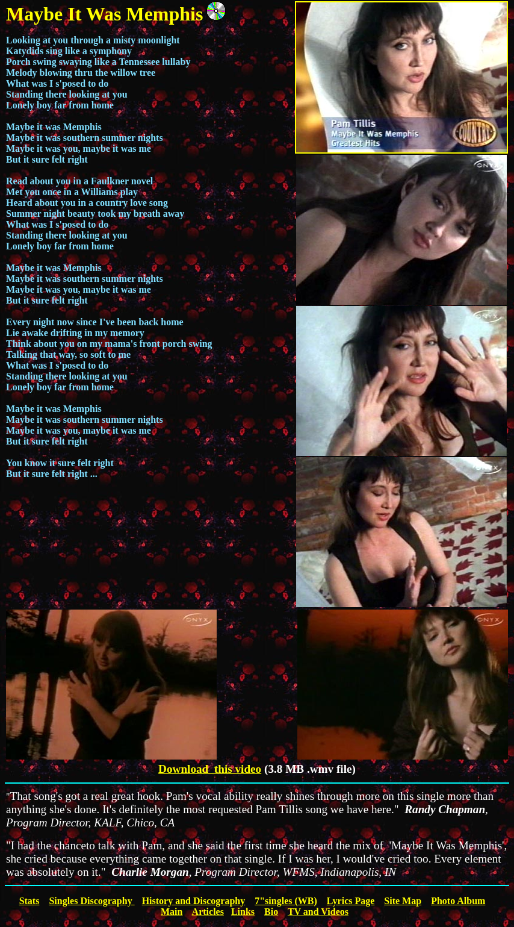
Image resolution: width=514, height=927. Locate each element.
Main (171, 912)
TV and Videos (318, 912)
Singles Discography (91, 901)
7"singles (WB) (286, 901)
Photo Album (458, 901)
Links (243, 912)
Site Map (402, 901)
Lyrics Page (351, 901)
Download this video (209, 769)
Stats (29, 901)
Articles (208, 912)
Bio (271, 912)
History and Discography (194, 901)
